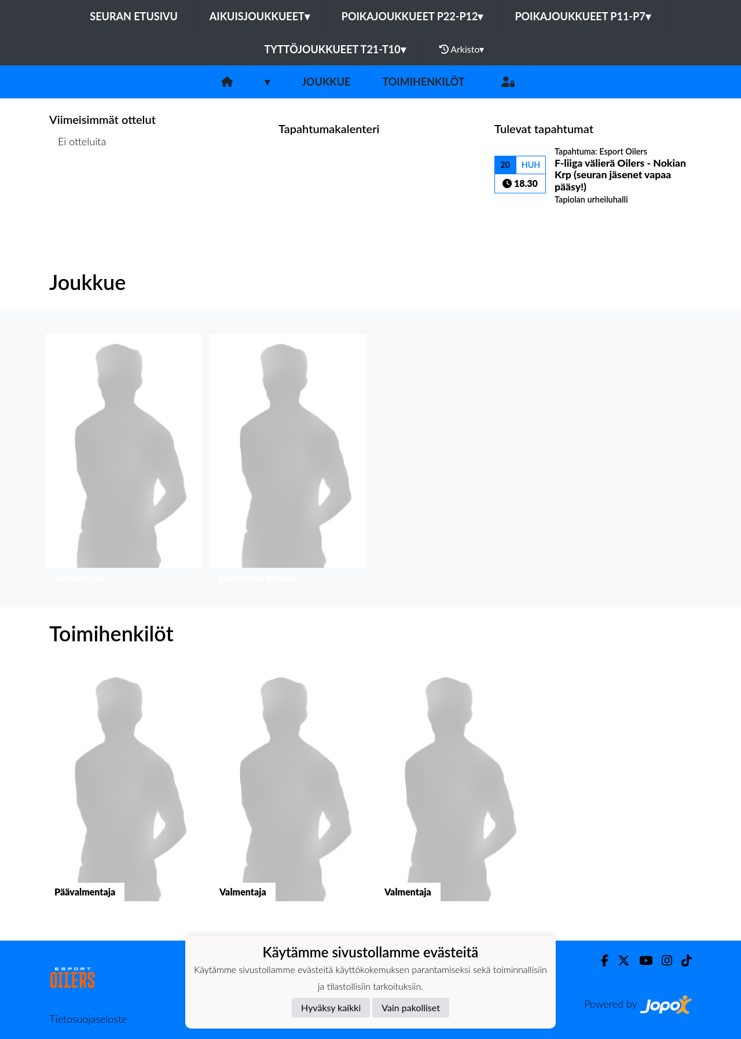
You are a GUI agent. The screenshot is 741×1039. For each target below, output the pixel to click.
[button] (123, 461)
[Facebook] (600, 960)
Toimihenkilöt (423, 81)
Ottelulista (78, 186)
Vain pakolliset (410, 1007)
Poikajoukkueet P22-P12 (412, 16)
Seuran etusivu (134, 16)
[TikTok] (682, 960)
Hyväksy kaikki (331, 1007)
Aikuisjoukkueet (260, 16)
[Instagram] (662, 960)
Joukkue (326, 81)
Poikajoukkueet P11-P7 (582, 16)
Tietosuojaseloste (88, 1018)
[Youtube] (641, 960)
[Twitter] (619, 960)
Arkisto (462, 49)
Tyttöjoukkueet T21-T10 (335, 49)
